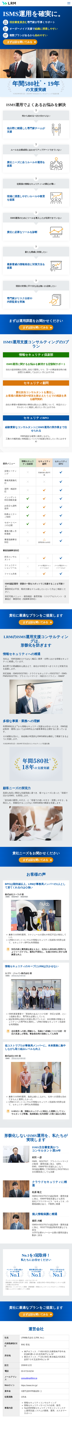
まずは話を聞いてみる (23, 42)
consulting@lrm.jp (29, 1383)
